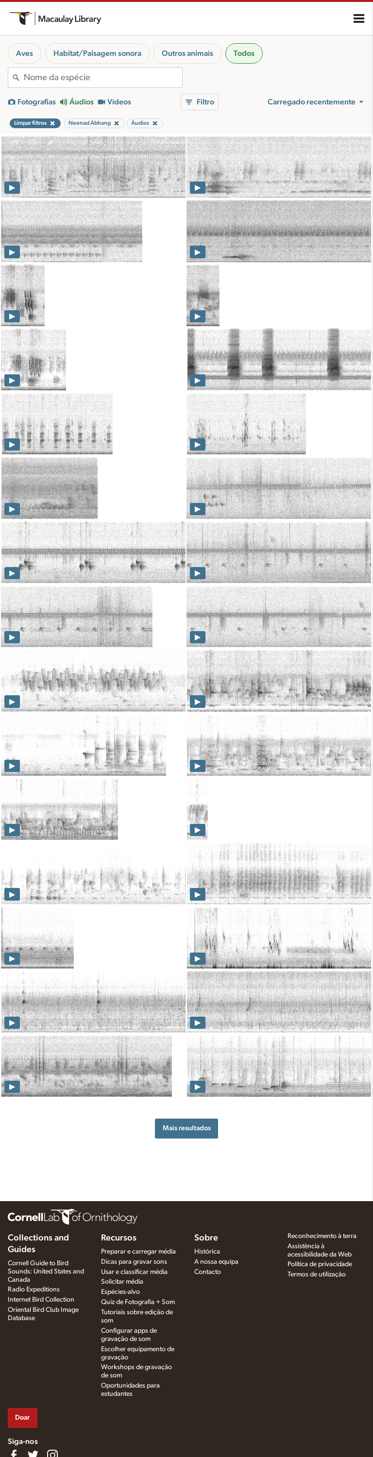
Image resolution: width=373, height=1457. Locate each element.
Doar (22, 1417)
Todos (244, 53)
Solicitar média (122, 1281)
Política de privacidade (320, 1264)
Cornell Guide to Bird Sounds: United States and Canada (46, 1271)
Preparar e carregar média (138, 1251)
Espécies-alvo (120, 1292)
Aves (24, 53)
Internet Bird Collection (41, 1299)
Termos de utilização (317, 1274)
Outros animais (187, 53)
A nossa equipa (216, 1261)
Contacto (207, 1272)
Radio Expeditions (34, 1289)
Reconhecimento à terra (322, 1236)
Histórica (207, 1251)
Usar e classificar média (134, 1272)
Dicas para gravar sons (134, 1261)
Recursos (118, 1238)
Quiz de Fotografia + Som (138, 1302)
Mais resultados (187, 1128)
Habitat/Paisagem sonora (97, 53)
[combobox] (103, 77)
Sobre (206, 1238)
